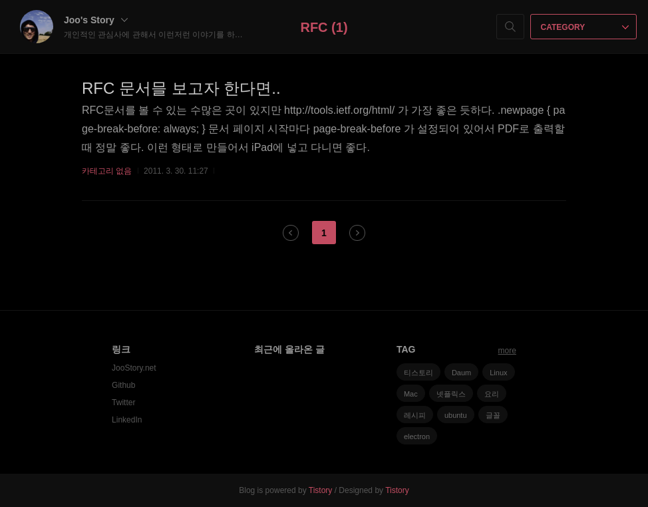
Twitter (123, 402)
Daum (461, 373)
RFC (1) (323, 27)
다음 (357, 233)
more (507, 350)
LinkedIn (127, 419)
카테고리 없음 (107, 171)
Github (123, 385)
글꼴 (493, 415)
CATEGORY (585, 27)
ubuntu (455, 415)
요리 (491, 394)
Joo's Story (96, 20)
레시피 (415, 415)
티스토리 (418, 373)
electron (417, 436)
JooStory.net (134, 368)
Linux (498, 373)
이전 (291, 233)
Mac (411, 394)
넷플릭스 (451, 394)
